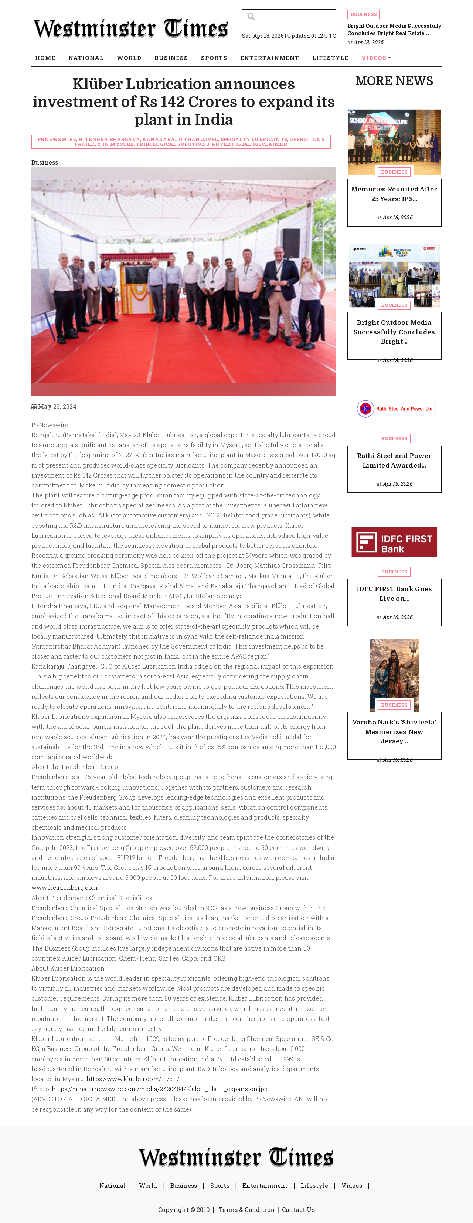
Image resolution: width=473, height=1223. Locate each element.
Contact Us (298, 1209)
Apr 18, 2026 (368, 42)
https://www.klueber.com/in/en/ (132, 1079)
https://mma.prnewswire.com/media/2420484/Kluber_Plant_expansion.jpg (160, 1089)
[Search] (289, 15)
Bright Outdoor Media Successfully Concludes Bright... (394, 332)
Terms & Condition (247, 1209)
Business (363, 14)
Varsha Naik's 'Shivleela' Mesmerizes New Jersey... (394, 732)
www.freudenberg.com (64, 887)
